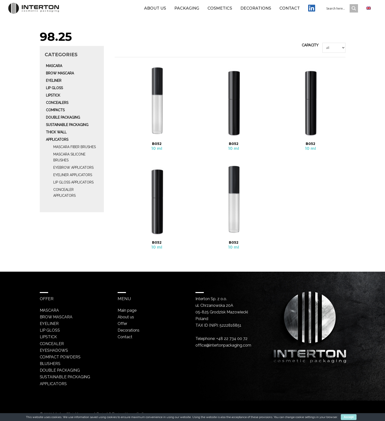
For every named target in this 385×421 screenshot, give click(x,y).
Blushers (50, 363)
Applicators (57, 139)
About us (155, 11)
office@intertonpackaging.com (223, 345)
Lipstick (53, 95)
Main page (127, 310)
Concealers (57, 103)
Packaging (186, 11)
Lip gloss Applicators (73, 182)
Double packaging (63, 117)
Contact (289, 11)
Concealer (52, 343)
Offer (122, 323)
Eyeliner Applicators (72, 175)
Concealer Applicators (64, 192)
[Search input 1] (341, 10)
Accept (349, 417)
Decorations (255, 11)
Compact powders (60, 356)
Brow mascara (60, 73)
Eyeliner (53, 81)
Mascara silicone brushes (69, 157)
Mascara (54, 66)
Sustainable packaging (67, 125)
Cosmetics (219, 11)
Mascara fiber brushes (74, 147)
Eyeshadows (54, 350)
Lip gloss (54, 88)
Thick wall (56, 132)
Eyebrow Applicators (73, 167)
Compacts (55, 110)
